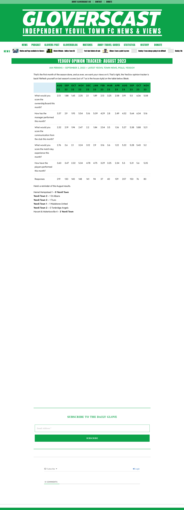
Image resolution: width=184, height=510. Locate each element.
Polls (121, 67)
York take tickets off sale (92, 51)
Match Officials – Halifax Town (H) (64, 51)
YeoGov (130, 67)
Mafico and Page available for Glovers (32, 51)
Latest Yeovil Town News (102, 67)
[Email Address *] (92, 428)
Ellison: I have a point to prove (119, 51)
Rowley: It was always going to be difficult (152, 51)
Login (136, 469)
